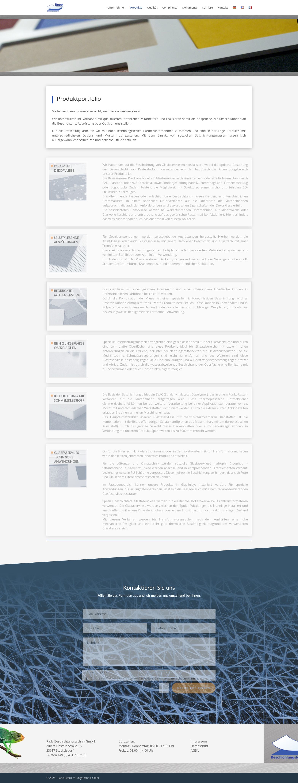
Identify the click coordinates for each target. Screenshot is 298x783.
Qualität (152, 7)
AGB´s (195, 750)
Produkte (136, 7)
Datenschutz (199, 746)
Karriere (207, 7)
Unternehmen (116, 7)
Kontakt (223, 7)
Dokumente (189, 7)
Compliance (169, 7)
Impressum (199, 741)
